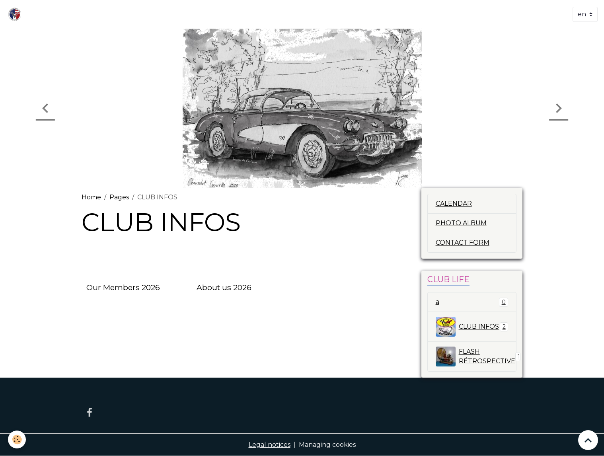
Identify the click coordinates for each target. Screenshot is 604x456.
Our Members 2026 (123, 287)
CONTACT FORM (462, 242)
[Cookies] (17, 439)
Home (91, 197)
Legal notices (269, 444)
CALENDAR (454, 203)
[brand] (16, 14)
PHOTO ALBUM (461, 223)
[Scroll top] (588, 440)
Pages (119, 197)
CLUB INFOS (472, 327)
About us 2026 (224, 287)
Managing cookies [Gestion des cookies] (327, 444)
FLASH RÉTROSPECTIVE (476, 356)
